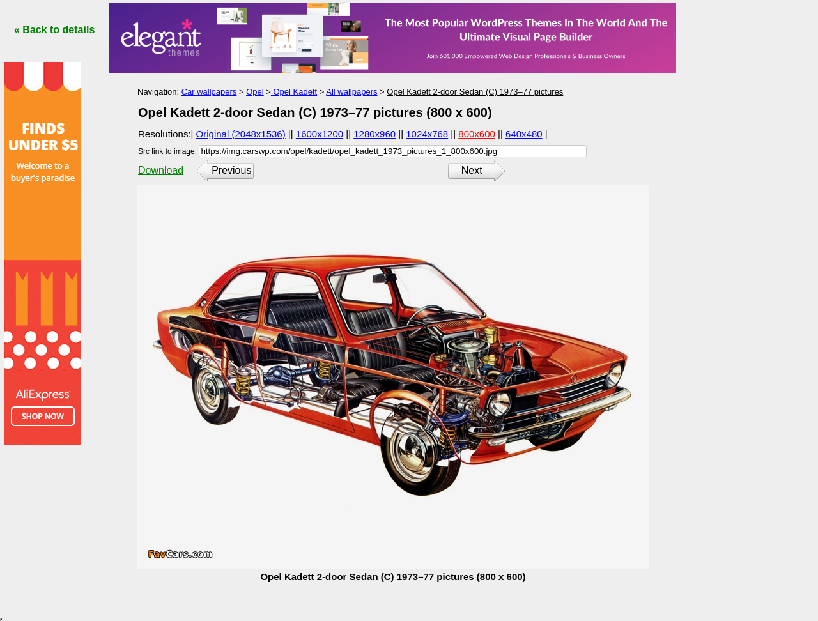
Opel (254, 91)
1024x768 (427, 133)
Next (471, 170)
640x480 (524, 133)
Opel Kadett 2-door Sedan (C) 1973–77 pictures (475, 91)
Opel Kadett (294, 91)
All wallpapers (351, 91)
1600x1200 (319, 133)
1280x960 (374, 133)
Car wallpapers (209, 91)
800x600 (476, 133)
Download (160, 170)
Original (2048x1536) (241, 133)
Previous (231, 170)
